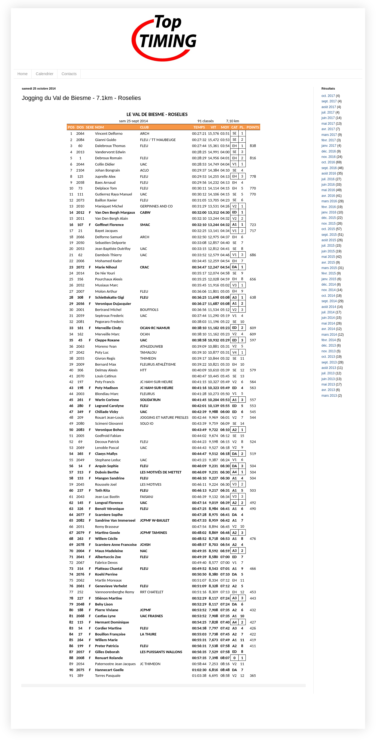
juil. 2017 (328, 112)
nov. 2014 (329, 290)
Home (22, 74)
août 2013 (329, 368)
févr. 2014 (329, 340)
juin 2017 (328, 118)
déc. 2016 (329, 151)
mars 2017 (329, 135)
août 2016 (329, 173)
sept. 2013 (329, 362)
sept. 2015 (329, 235)
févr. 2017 (329, 140)
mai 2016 (328, 190)
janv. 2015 (329, 279)
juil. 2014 (328, 312)
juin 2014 (328, 318)
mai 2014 (328, 323)
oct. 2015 (328, 229)
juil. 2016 (328, 179)
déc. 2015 (329, 218)
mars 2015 (329, 268)
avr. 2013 (328, 390)
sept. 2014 (329, 301)
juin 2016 (328, 184)
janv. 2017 (329, 146)
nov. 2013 (329, 351)
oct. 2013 (328, 357)
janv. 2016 (329, 212)
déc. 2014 (329, 284)
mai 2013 (328, 384)
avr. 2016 (328, 196)
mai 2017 (328, 124)
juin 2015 (328, 251)
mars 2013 (329, 395)
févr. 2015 (329, 273)
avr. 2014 (328, 329)
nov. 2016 (329, 157)
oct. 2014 (328, 296)
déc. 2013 (329, 345)
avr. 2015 (328, 262)
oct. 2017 (328, 96)
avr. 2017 (328, 129)
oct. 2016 (328, 162)
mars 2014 (329, 335)
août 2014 (329, 307)
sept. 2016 (329, 168)
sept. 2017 (329, 101)
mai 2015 (328, 257)
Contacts (69, 74)
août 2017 (329, 107)
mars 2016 (329, 201)
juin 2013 (328, 379)
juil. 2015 (328, 245)
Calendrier (44, 74)
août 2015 (329, 240)
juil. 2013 (328, 373)
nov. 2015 (329, 223)
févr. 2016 (329, 207)
